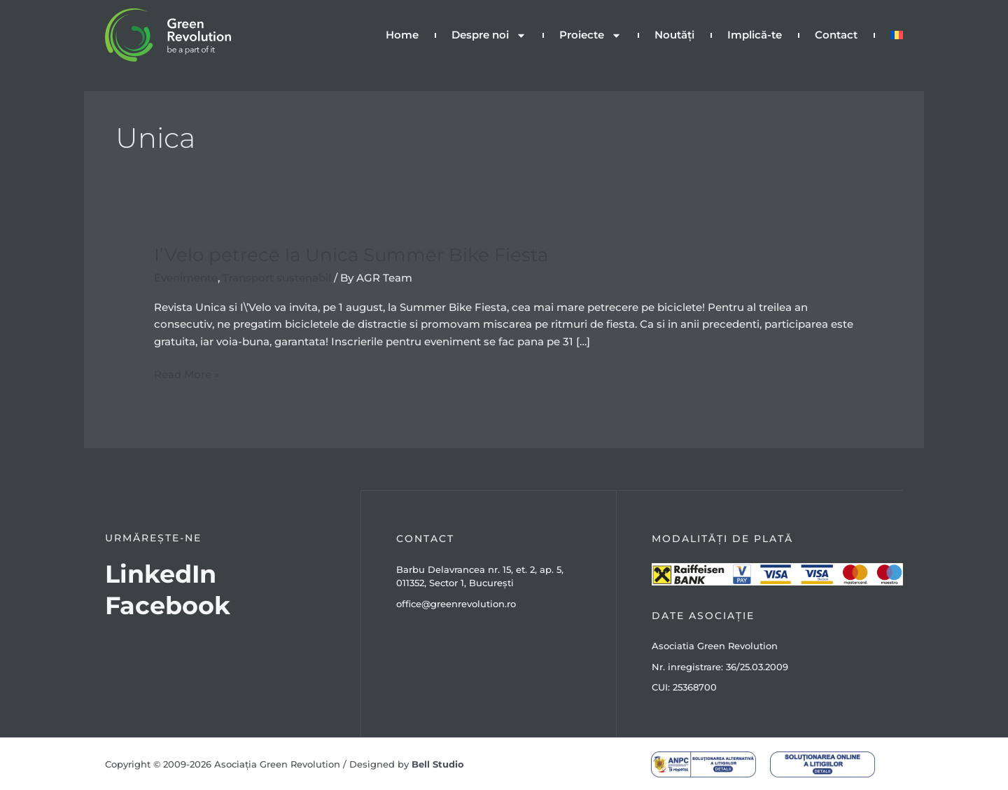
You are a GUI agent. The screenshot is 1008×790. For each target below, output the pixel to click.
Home (402, 34)
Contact (836, 34)
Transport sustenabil (277, 277)
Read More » (187, 373)
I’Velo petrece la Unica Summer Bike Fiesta (351, 254)
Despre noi (488, 35)
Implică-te (754, 34)
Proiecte (590, 35)
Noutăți (674, 34)
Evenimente (186, 277)
